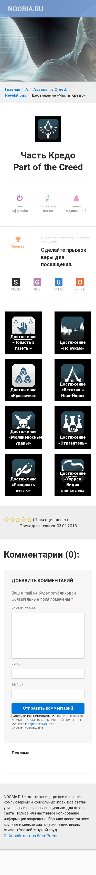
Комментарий (23, 608)
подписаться (36, 724)
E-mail (18, 684)
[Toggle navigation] (85, 7)
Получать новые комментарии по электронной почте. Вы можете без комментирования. (48, 722)
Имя (16, 664)
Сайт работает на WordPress (30, 835)
